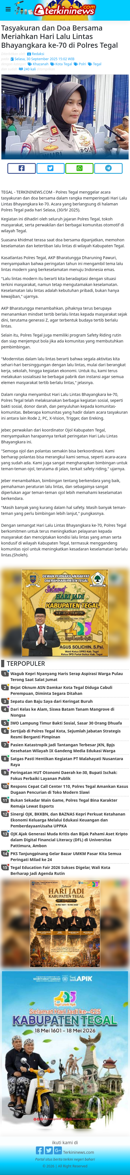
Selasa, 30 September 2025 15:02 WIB (43, 59)
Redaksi (35, 53)
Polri (80, 64)
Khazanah (38, 64)
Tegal (94, 64)
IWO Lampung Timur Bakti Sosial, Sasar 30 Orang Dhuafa (66, 723)
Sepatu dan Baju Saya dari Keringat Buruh (51, 701)
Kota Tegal (61, 64)
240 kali (27, 69)
